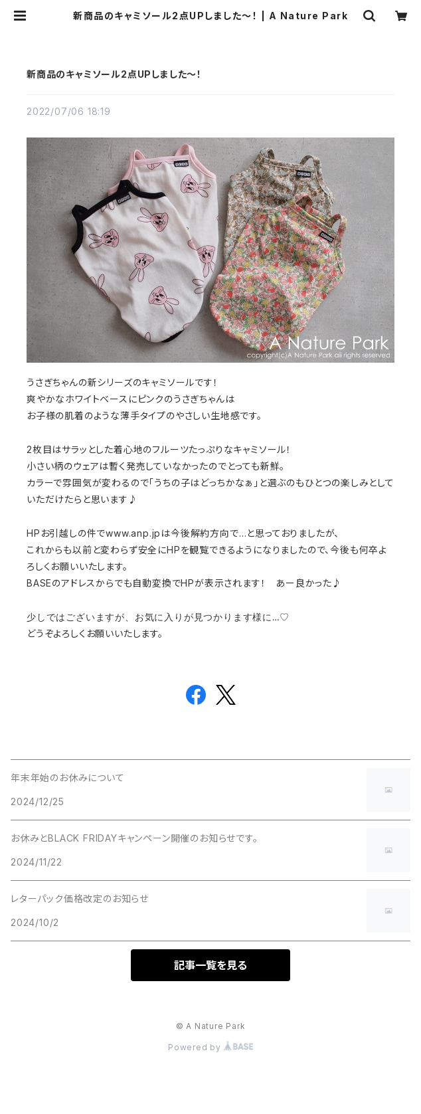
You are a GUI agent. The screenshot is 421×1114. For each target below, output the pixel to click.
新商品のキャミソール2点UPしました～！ (114, 74)
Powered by (210, 1047)
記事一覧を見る (210, 965)
